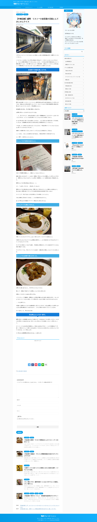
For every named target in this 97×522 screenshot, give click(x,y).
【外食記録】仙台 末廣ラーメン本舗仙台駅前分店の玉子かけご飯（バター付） (38, 508)
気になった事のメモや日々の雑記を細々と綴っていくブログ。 (48, 518)
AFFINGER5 (56, 520)
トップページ (18, 7)
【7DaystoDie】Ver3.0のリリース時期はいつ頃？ (77, 146)
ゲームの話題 (39, 7)
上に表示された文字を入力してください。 (26, 418)
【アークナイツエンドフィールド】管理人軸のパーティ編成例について (78, 135)
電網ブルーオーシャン (21, 4)
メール (19, 405)
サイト (18, 410)
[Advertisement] (37, 350)
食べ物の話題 (50, 7)
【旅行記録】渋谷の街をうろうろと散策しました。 (78, 170)
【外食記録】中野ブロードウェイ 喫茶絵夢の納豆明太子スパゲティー (41, 496)
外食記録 (25, 371)
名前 (18, 399)
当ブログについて (28, 7)
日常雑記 (61, 7)
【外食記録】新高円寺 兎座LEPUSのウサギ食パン (78, 158)
